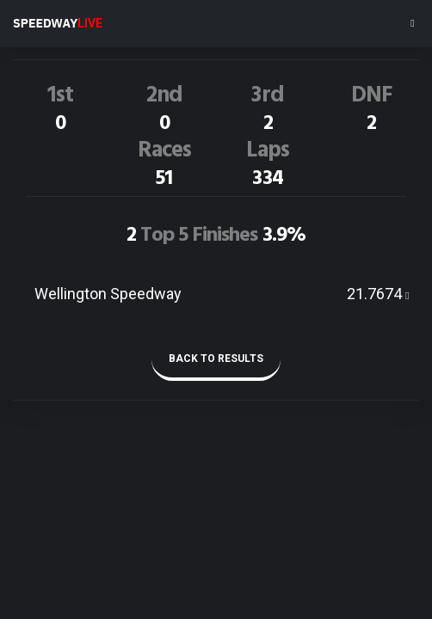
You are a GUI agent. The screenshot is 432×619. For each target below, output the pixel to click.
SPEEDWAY (57, 23)
